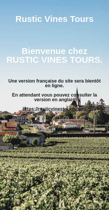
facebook (43, 119)
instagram (66, 119)
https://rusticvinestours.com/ (55, 108)
